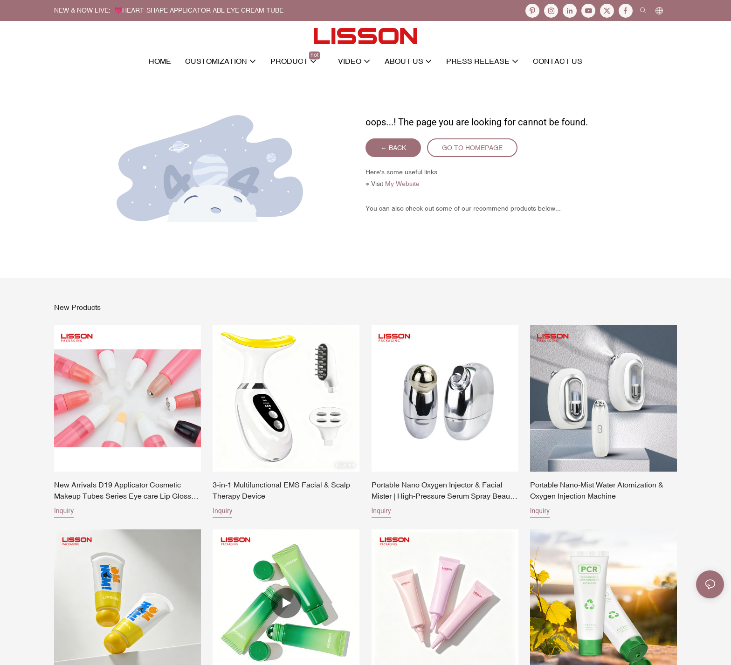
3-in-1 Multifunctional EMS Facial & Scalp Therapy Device (281, 490)
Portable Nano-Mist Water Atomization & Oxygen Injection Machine (596, 490)
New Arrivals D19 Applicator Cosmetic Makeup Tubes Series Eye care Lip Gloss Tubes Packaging (122, 490)
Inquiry (64, 510)
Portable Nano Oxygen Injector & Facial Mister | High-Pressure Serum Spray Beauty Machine (444, 490)
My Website (402, 183)
